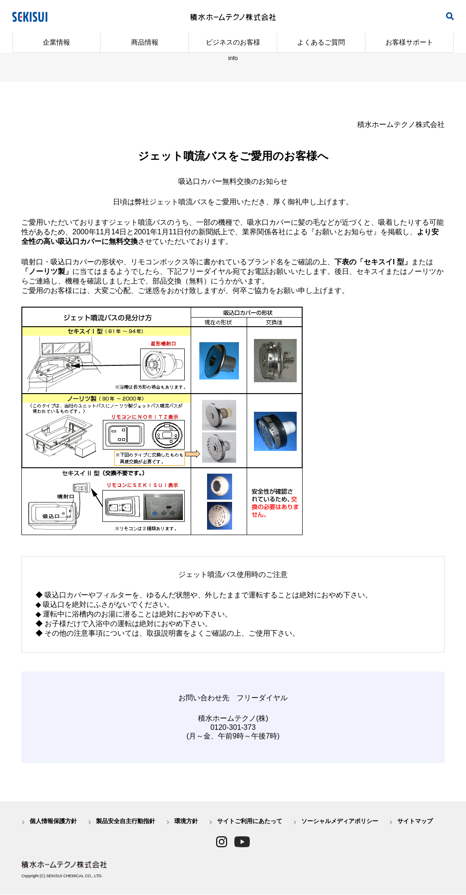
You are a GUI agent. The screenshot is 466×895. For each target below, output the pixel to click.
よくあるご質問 (321, 42)
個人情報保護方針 (53, 821)
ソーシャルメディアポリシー (339, 821)
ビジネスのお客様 (233, 42)
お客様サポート (409, 42)
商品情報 (144, 42)
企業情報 (56, 42)
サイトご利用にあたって (249, 821)
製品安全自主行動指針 (125, 821)
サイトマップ (415, 821)
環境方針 (186, 821)
